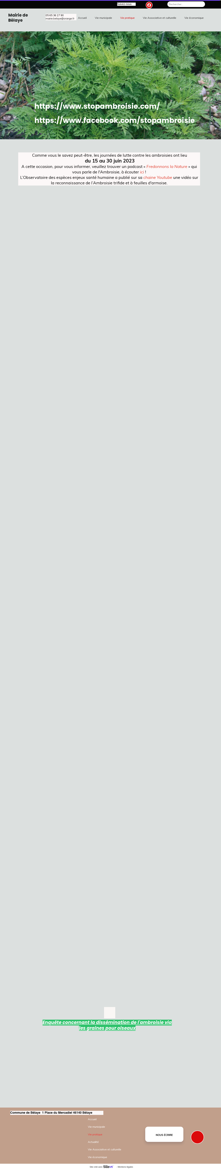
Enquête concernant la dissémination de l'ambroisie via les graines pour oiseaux (107, 1025)
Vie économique (97, 1157)
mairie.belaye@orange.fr (60, 18)
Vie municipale (96, 1126)
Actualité (93, 1142)
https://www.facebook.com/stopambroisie (114, 120)
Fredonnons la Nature (166, 166)
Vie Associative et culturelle (104, 1149)
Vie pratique (95, 1134)
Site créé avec (103, 1167)
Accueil (92, 1119)
